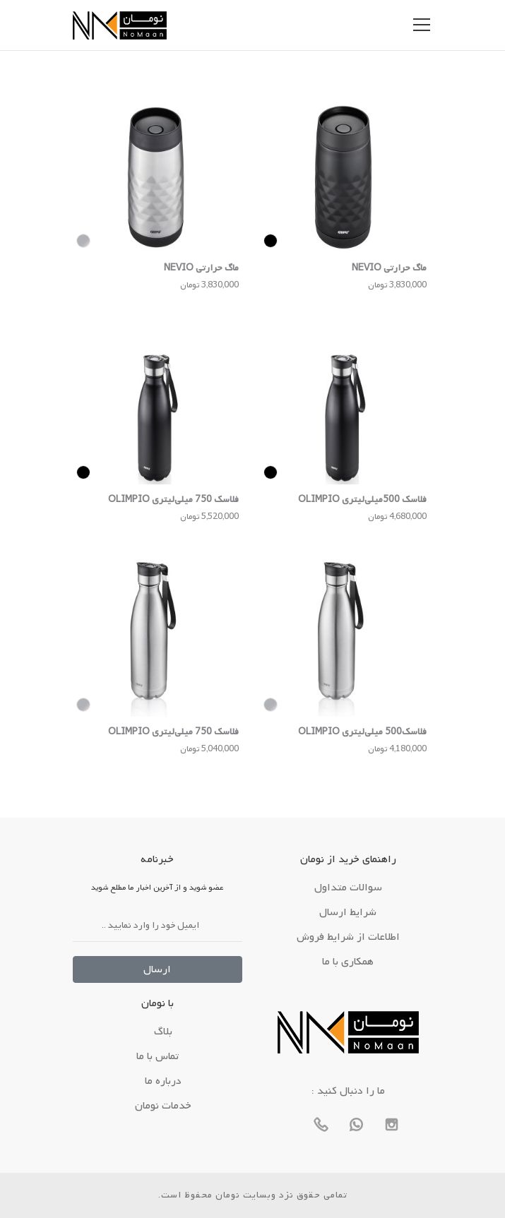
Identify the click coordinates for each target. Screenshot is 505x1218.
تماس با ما (157, 1056)
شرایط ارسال (347, 912)
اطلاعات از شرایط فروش (348, 937)
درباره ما (163, 1081)
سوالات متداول (348, 887)
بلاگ (163, 1031)
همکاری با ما (348, 961)
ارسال (157, 969)
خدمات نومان (163, 1105)
